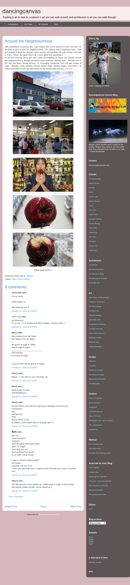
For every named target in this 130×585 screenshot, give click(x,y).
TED (91, 509)
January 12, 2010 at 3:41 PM (24, 381)
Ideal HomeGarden (97, 379)
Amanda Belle (95, 179)
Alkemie (92, 361)
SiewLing (93, 232)
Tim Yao (92, 237)
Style (56, 24)
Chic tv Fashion (95, 398)
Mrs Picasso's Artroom (98, 485)
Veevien (92, 241)
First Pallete (94, 467)
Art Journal (43, 24)
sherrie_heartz (95, 562)
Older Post (75, 506)
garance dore (94, 403)
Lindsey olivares (96, 329)
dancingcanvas (21, 11)
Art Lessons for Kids (97, 494)
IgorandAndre (95, 320)
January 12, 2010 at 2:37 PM (24, 327)
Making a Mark (95, 338)
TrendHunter (94, 383)
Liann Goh (93, 214)
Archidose (93, 265)
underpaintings (95, 346)
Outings (26, 279)
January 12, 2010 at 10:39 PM (25, 396)
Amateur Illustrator (97, 302)
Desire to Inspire (96, 370)
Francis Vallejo (95, 315)
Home (44, 506)
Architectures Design (98, 278)
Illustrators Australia (97, 324)
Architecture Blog (96, 274)
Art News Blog (95, 306)
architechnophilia (96, 269)
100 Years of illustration (99, 297)
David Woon (94, 183)
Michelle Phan (95, 448)
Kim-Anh (92, 210)
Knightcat (93, 407)
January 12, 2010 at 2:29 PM (24, 311)
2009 (91, 539)
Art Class (28, 24)
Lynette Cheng (95, 219)
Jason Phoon (94, 201)
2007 (91, 544)
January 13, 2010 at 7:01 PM (24, 491)
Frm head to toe (96, 444)
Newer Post (11, 506)
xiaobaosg (93, 429)
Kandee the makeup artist (100, 453)
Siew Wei (93, 228)
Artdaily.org (94, 311)
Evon (91, 192)
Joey (91, 205)
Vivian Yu (93, 246)
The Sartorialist (95, 425)
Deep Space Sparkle (98, 476)
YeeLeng (92, 250)
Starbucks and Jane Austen (101, 420)
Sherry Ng (16, 317)
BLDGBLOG (94, 283)
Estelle (92, 188)
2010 (91, 537)
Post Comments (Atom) (49, 514)
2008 (91, 542)
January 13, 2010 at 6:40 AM (24, 475)
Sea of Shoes (95, 416)
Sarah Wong (94, 223)
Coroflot (92, 366)
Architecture (13, 24)
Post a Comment (16, 496)
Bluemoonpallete (96, 490)
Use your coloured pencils (100, 481)
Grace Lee (93, 197)
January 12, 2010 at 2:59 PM (24, 367)
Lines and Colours (97, 333)
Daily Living (17, 279)
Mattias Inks (94, 342)
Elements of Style (96, 374)
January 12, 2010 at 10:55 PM (25, 426)
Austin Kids (94, 472)
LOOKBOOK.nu (96, 411)
